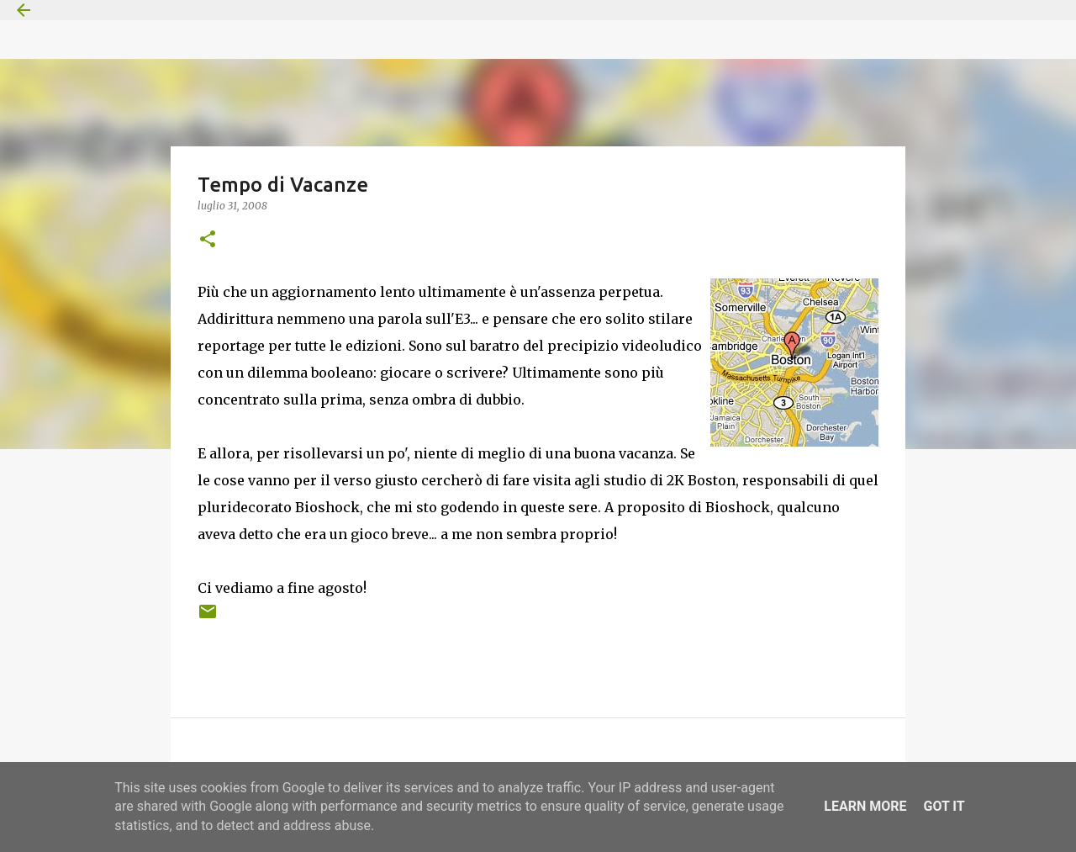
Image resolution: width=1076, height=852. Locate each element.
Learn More (865, 806)
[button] (208, 240)
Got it (943, 806)
